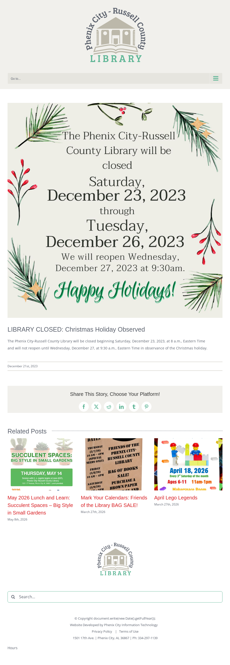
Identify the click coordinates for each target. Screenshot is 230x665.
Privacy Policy (102, 631)
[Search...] (115, 597)
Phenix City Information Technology (131, 625)
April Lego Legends (175, 497)
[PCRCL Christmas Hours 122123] (115, 210)
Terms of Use (128, 631)
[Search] (13, 597)
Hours (13, 647)
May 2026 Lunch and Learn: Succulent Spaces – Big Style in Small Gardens (40, 505)
